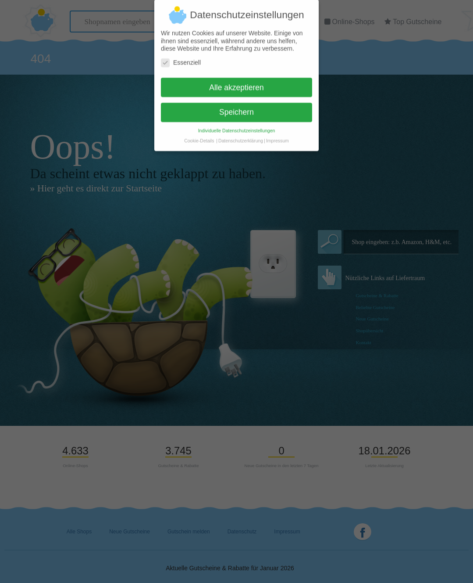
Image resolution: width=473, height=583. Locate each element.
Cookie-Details (199, 136)
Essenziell (181, 58)
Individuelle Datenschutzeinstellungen (236, 126)
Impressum (277, 136)
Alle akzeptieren (236, 83)
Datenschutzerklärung (240, 136)
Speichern (236, 108)
